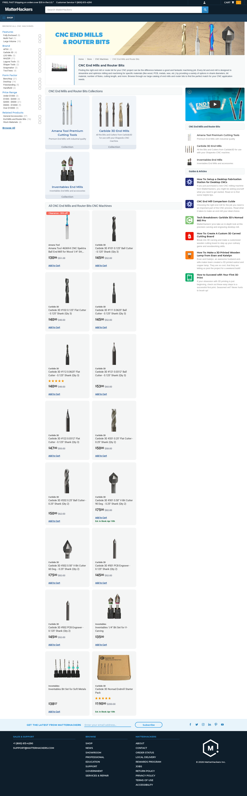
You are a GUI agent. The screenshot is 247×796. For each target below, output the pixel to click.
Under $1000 (11, 96)
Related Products (12, 112)
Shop (89, 743)
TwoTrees (9, 70)
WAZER (9, 58)
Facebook (190, 724)
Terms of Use (144, 780)
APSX (7, 49)
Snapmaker (10, 67)
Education (93, 761)
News (89, 748)
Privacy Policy (145, 775)
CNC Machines (101, 59)
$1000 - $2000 (11, 99)
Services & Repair (97, 775)
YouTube (222, 724)
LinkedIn (210, 724)
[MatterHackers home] (211, 748)
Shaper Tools (11, 64)
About (140, 743)
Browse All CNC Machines (18, 26)
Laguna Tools (11, 61)
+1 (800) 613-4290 (83, 2)
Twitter (197, 724)
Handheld (9, 88)
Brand (6, 45)
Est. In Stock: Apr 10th (105, 521)
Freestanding (11, 84)
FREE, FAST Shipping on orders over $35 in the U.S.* (28, 2)
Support (91, 766)
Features (7, 31)
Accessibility (144, 784)
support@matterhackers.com (33, 748)
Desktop (9, 81)
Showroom (93, 752)
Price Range (9, 92)
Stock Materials (12, 122)
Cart (232, 2)
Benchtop (10, 78)
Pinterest (216, 724)
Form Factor (9, 75)
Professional (95, 757)
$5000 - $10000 (12, 105)
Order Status (145, 752)
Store (89, 59)
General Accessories (15, 116)
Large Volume (12, 41)
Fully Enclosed (11, 35)
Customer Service (65, 2)
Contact (141, 748)
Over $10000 (11, 108)
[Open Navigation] (7, 17)
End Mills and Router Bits (17, 119)
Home (81, 59)
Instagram (203, 724)
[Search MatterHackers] (205, 9)
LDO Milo (9, 55)
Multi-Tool (9, 38)
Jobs (139, 766)
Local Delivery (146, 757)
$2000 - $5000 (12, 102)
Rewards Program (148, 761)
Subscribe (149, 724)
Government (94, 771)
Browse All (8, 127)
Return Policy (145, 771)
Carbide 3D (10, 52)
